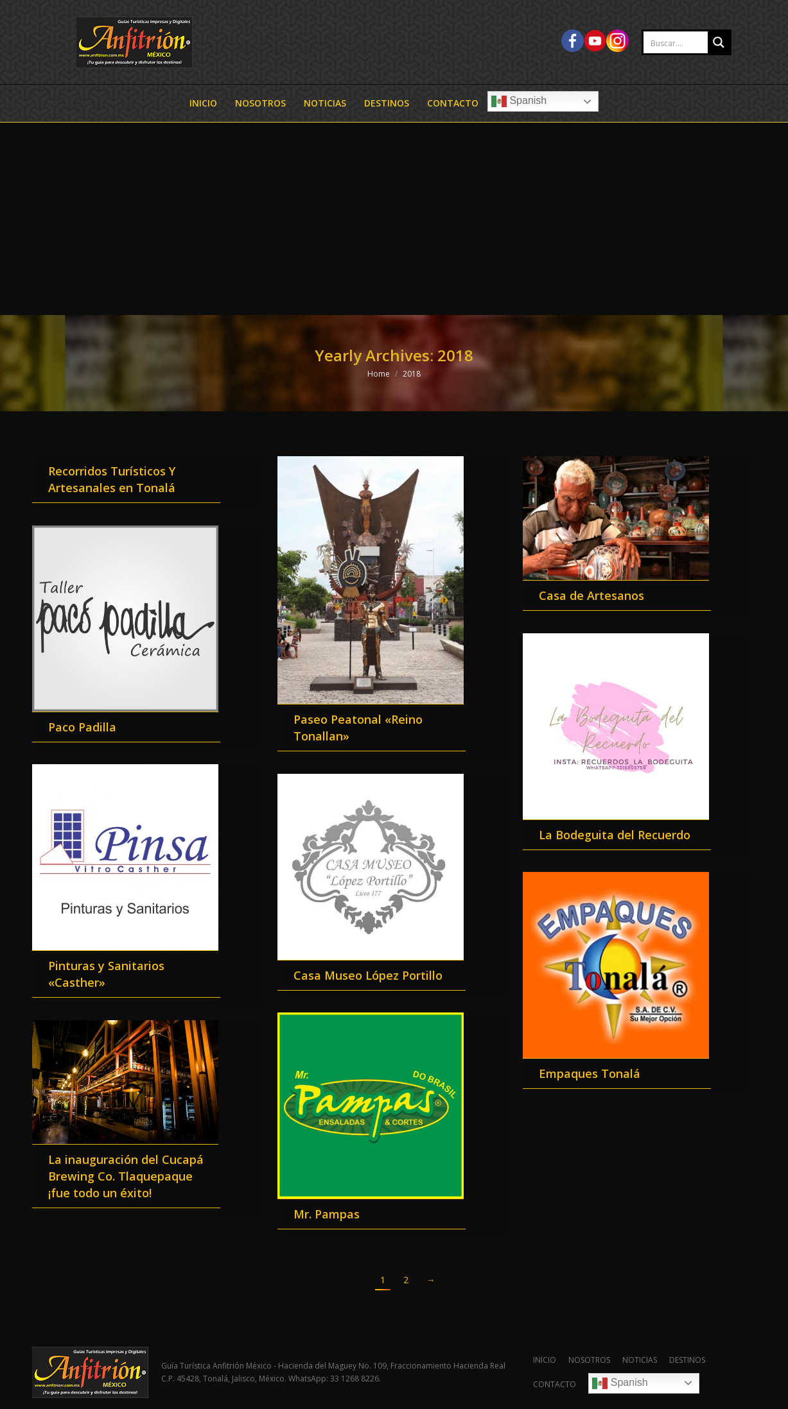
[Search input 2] (689, 43)
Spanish (519, 101)
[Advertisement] (394, 219)
